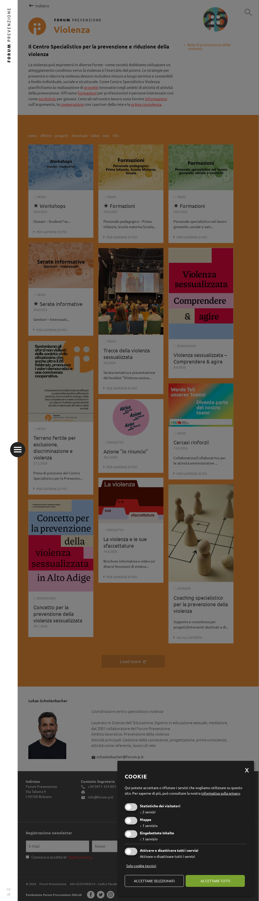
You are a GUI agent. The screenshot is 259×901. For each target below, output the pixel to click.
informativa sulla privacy (220, 793)
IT (9, 894)
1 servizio (149, 825)
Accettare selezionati (154, 881)
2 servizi (148, 812)
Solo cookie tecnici (141, 865)
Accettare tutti (215, 881)
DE (9, 889)
